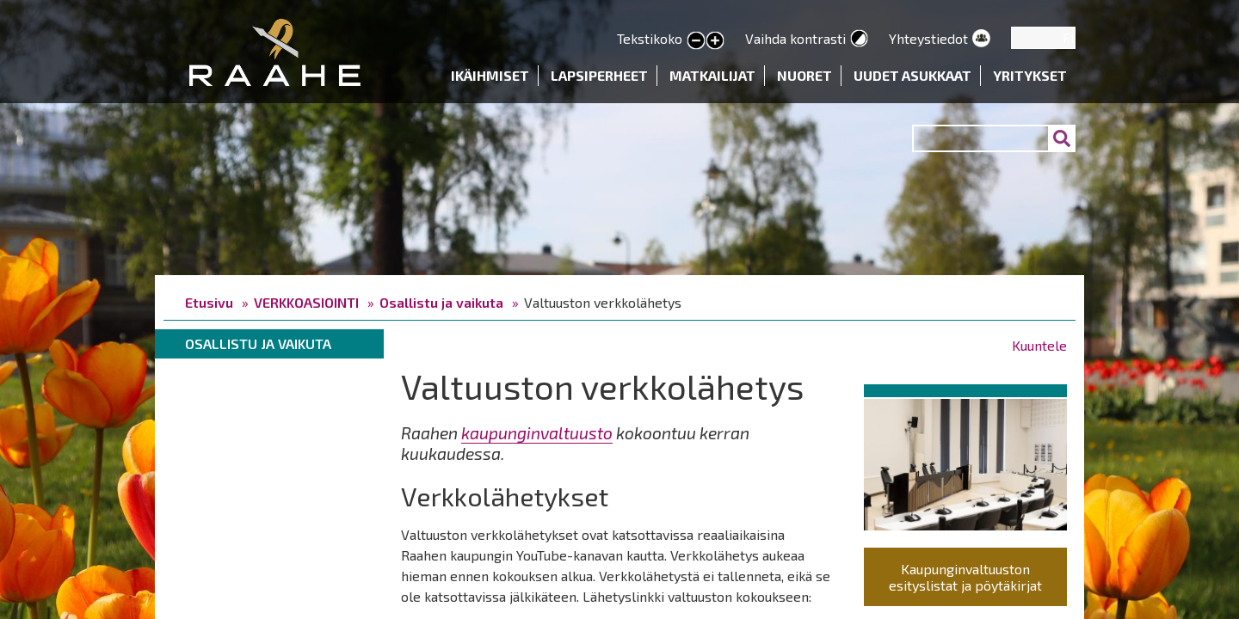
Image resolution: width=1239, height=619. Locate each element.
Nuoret (804, 75)
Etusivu (209, 302)
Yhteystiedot (928, 38)
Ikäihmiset (490, 75)
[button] (965, 461)
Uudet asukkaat (912, 75)
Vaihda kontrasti (795, 38)
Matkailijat (712, 75)
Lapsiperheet (599, 75)
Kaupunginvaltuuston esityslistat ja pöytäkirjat (965, 577)
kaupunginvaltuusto (537, 433)
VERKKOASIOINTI (306, 302)
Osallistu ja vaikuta (441, 302)
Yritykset (1030, 75)
